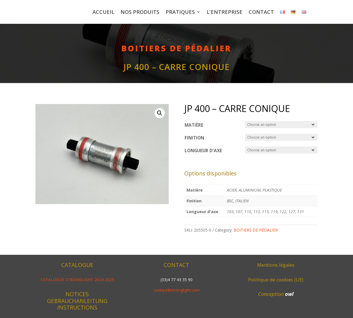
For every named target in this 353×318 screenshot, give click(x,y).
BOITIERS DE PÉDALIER (176, 48)
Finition (194, 138)
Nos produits (140, 12)
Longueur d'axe (203, 151)
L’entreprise (224, 12)
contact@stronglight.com (176, 290)
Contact (261, 12)
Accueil (103, 12)
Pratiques (180, 12)
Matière (194, 125)
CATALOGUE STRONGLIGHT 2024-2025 (77, 279)
